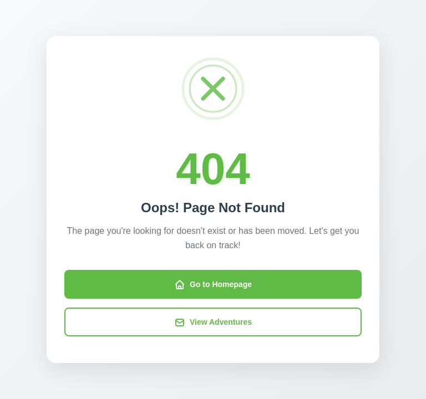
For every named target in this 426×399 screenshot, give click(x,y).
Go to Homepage (213, 284)
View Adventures (213, 322)
